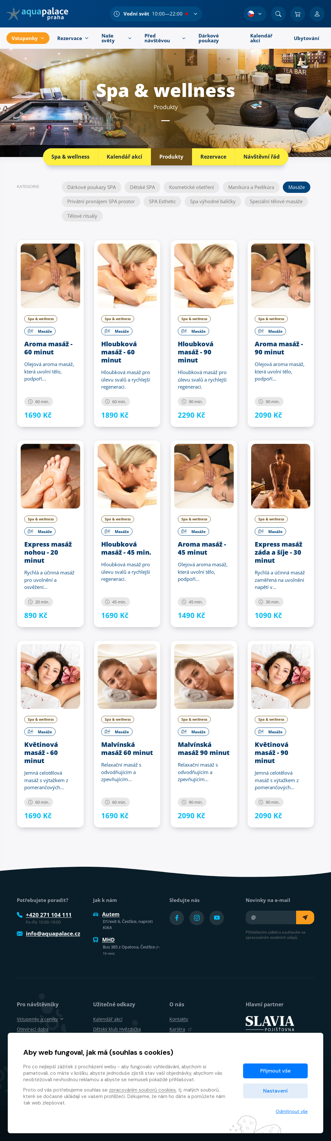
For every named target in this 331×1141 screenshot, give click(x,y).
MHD (104, 939)
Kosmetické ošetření (191, 187)
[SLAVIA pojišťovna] (270, 1022)
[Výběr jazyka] (255, 13)
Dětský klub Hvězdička (117, 1029)
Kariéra (180, 1029)
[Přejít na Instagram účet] (196, 918)
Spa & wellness (70, 156)
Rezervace (213, 156)
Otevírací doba (32, 1029)
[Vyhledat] (278, 13)
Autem (106, 914)
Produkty (171, 156)
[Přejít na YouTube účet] (216, 918)
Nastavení (275, 1090)
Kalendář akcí (124, 156)
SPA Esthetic (162, 201)
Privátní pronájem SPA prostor (101, 201)
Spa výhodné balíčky (213, 201)
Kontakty (178, 1019)
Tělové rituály (82, 216)
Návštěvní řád (261, 156)
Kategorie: (28, 186)
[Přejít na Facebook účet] (176, 918)
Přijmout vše (275, 1070)
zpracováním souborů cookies (142, 1090)
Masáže (296, 187)
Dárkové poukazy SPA (91, 187)
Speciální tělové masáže (276, 201)
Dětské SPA (142, 187)
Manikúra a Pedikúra (251, 187)
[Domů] (37, 13)
